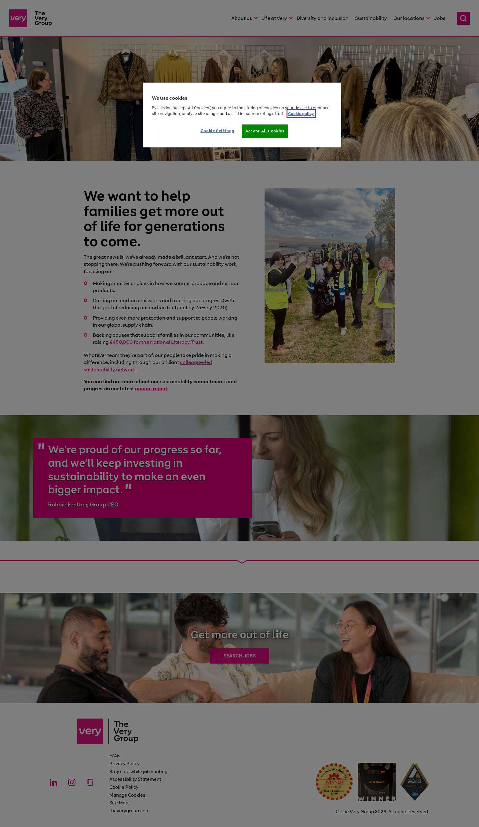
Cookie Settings (217, 131)
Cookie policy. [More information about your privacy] (301, 114)
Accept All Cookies (265, 131)
